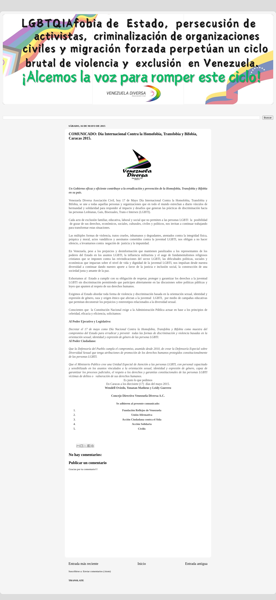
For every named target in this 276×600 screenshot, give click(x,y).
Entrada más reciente (83, 564)
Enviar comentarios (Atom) (97, 571)
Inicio (142, 564)
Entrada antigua (196, 564)
